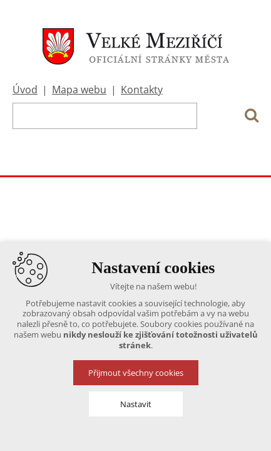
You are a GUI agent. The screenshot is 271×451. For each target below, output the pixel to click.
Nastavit (135, 404)
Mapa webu (79, 89)
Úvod (25, 89)
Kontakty (142, 89)
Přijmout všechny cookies (135, 372)
